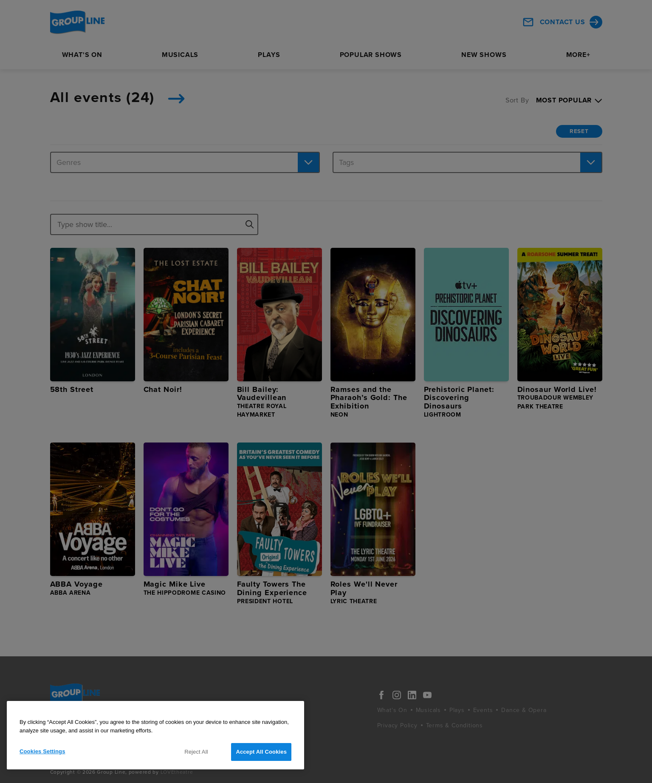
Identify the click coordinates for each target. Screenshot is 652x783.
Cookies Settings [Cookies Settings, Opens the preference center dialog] (42, 751)
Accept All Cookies (261, 752)
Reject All (196, 752)
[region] (155, 735)
